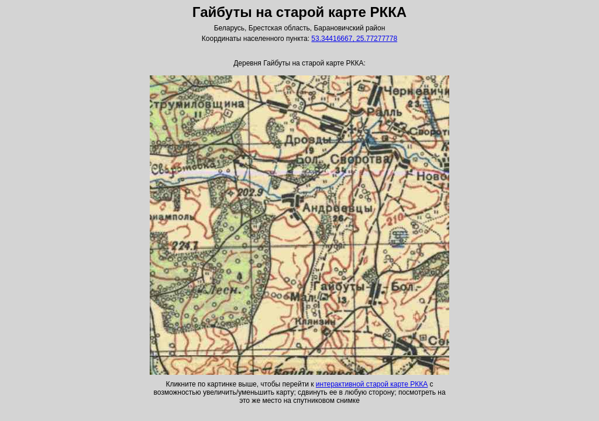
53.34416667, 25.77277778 (354, 38)
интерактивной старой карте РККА (372, 384)
